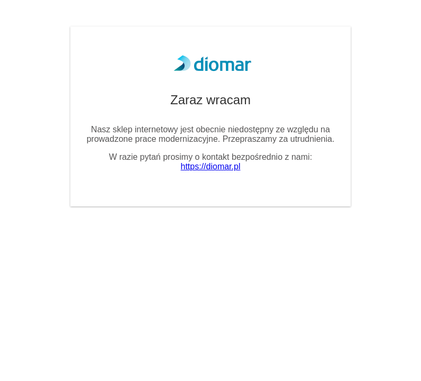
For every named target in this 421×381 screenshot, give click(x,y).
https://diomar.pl (211, 166)
